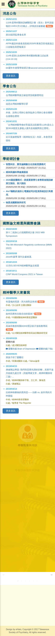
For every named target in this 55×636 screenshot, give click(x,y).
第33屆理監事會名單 (16, 35)
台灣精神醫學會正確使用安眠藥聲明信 (24, 95)
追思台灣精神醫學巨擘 (17, 104)
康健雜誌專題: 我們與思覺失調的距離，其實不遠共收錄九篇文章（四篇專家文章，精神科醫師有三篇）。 (29, 373)
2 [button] (21, 581)
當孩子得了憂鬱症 (15, 357)
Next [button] (51, 574)
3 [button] (25, 581)
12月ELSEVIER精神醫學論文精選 (22, 265)
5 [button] (33, 581)
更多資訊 (10, 75)
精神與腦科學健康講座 (17, 172)
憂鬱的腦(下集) (44, 349)
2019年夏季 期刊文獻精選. (19, 257)
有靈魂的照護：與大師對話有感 (25, 301)
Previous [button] (3, 574)
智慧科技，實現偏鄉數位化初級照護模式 (26, 164)
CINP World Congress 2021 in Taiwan (24, 274)
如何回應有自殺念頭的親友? (23, 314)
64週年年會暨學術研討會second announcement (29, 68)
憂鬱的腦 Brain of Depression (21, 349)
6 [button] (37, 581)
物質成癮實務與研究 (16, 202)
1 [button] (17, 581)
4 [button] (29, 581)
